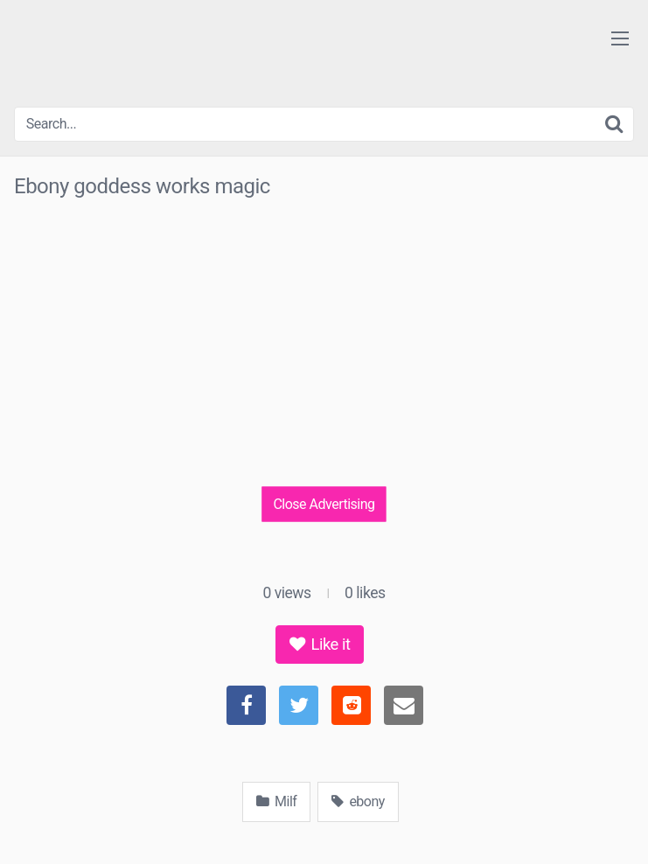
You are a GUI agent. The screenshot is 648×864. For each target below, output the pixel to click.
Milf (276, 801)
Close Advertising (323, 503)
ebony (357, 801)
